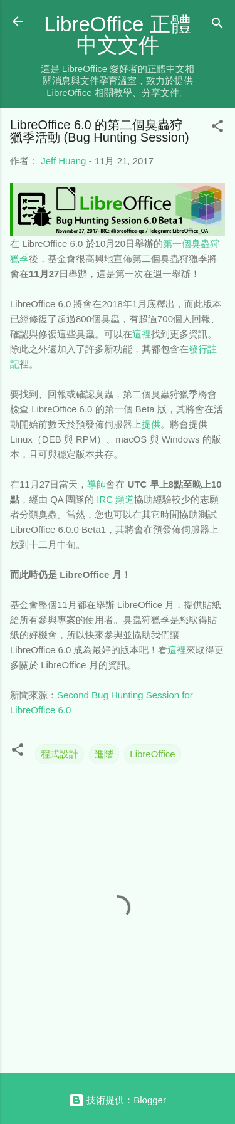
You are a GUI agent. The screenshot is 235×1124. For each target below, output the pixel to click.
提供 (151, 424)
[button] (217, 128)
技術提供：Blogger (117, 1100)
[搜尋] (217, 25)
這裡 (141, 333)
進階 (104, 753)
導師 (96, 484)
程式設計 (59, 753)
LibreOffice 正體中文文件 (117, 34)
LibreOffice (152, 753)
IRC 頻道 (115, 499)
